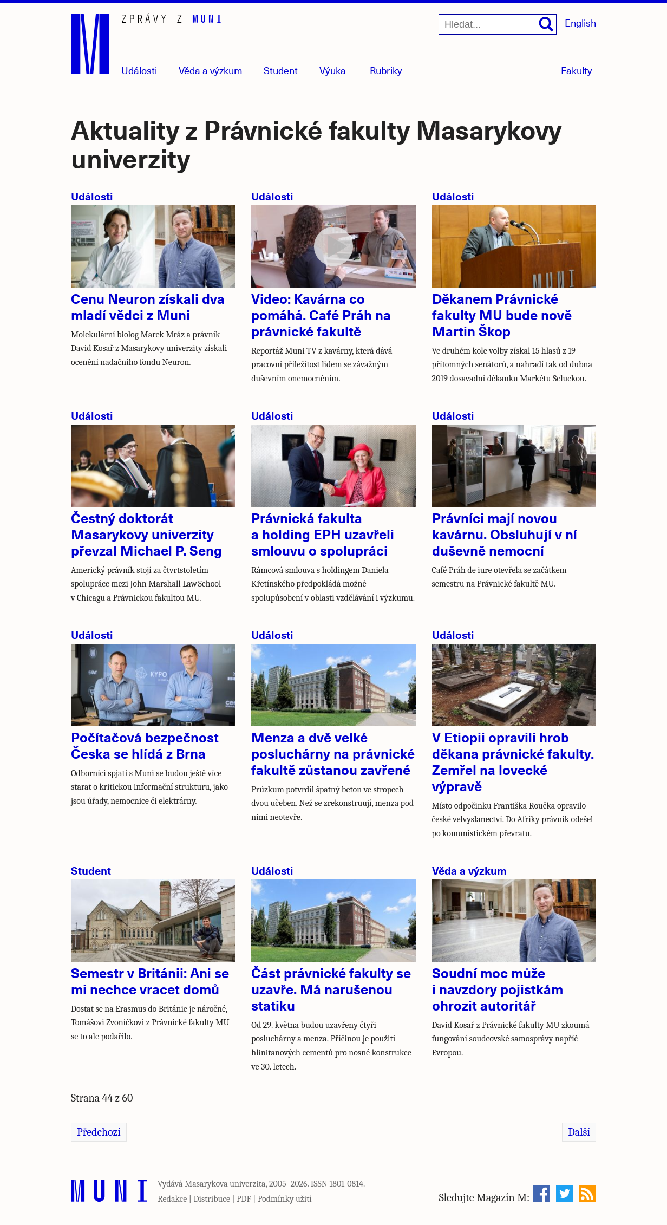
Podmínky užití (285, 1199)
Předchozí (99, 1132)
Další (579, 1132)
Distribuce (211, 1199)
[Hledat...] (498, 24)
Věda (211, 70)
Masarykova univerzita (225, 1184)
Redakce (172, 1199)
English (580, 22)
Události (139, 70)
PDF (244, 1199)
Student (281, 70)
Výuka (332, 70)
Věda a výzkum (469, 870)
